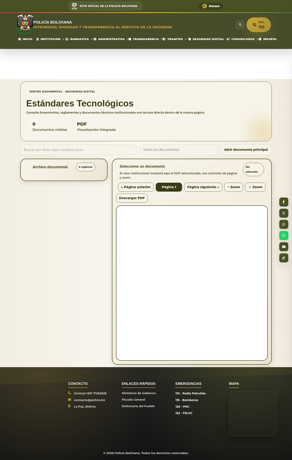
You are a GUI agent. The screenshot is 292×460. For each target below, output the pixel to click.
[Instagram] (283, 224)
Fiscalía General (134, 400)
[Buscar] (240, 24)
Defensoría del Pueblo (139, 406)
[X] (283, 213)
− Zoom (233, 187)
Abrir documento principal (245, 150)
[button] (259, 24)
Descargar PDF (132, 198)
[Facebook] (283, 201)
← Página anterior (136, 187)
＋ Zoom (255, 187)
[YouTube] (283, 247)
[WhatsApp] (283, 235)
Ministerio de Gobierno (139, 393)
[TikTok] (283, 258)
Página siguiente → (203, 187)
